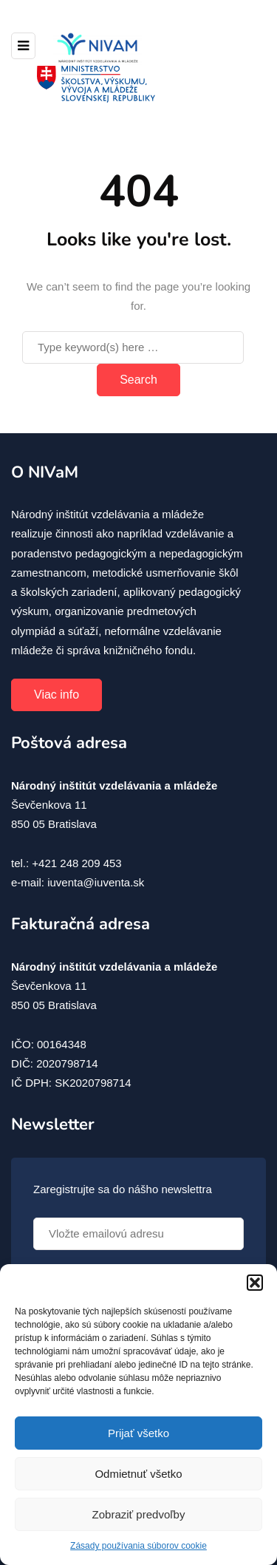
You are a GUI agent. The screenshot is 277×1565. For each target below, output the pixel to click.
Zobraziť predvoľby (138, 1514)
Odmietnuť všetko (138, 1473)
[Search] (133, 347)
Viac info (56, 694)
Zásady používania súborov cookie (138, 1546)
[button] (254, 1282)
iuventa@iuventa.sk (95, 882)
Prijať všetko (138, 1433)
